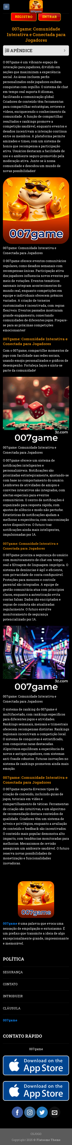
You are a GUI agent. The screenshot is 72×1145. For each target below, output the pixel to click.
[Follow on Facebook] (17, 1112)
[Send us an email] (54, 1112)
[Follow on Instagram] (30, 1112)
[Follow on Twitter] (42, 1112)
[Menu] (6, 7)
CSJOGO (36, 1134)
